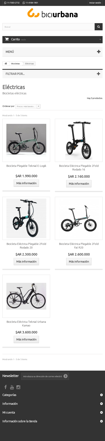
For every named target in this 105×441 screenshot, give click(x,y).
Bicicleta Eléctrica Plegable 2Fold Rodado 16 (79, 167)
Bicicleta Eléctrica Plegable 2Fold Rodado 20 (26, 245)
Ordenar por (8, 106)
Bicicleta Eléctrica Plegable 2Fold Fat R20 (79, 245)
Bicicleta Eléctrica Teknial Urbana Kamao (26, 323)
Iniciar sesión (95, 3)
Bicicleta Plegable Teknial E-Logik (26, 165)
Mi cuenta (8, 412)
